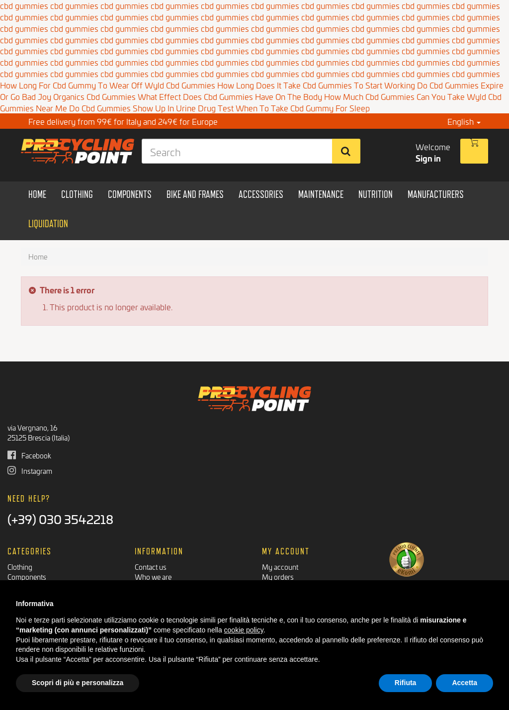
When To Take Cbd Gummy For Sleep (303, 107)
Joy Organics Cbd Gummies (87, 96)
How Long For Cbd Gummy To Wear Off (71, 85)
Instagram (29, 470)
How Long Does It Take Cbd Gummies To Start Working (316, 85)
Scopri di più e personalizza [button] (77, 683)
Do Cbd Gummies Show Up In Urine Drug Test (151, 107)
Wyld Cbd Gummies (180, 85)
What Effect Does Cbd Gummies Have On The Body (230, 96)
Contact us (151, 566)
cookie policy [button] (243, 630)
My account (280, 566)
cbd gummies (24, 16)
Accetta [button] (464, 683)
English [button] (464, 121)
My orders (278, 576)
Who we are (153, 576)
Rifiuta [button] (406, 683)
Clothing (19, 566)
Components (26, 576)
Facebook (29, 455)
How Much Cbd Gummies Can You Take (394, 96)
